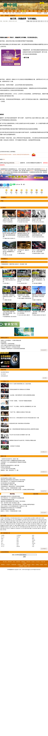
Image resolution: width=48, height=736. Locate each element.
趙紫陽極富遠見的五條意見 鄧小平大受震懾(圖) (11, 507)
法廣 (17, 522)
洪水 (13, 519)
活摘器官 (23, 525)
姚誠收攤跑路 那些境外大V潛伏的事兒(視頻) (10, 496)
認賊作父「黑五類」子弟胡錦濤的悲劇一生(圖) (11, 487)
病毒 (19, 518)
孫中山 (5, 528)
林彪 (17, 528)
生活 (39, 11)
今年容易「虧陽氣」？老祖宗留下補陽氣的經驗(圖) (20, 400)
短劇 (7, 283)
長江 (11, 519)
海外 (38, 526)
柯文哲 (29, 519)
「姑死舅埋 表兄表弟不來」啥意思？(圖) (9, 458)
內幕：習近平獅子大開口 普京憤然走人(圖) (10, 502)
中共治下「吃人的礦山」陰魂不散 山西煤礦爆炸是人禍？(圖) (9, 251)
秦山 (2, 543)
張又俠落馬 (3, 374)
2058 (22, 315)
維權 (8, 525)
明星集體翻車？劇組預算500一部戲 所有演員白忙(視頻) (9, 280)
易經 (28, 528)
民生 (35, 526)
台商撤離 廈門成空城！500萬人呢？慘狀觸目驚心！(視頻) (38, 280)
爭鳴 (7, 12)
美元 (37, 522)
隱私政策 (28, 561)
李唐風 (33, 540)
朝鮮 (24, 522)
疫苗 (27, 519)
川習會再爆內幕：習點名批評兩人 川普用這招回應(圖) (12, 486)
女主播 (10, 526)
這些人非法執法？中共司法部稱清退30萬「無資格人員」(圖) (14, 506)
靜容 (18, 543)
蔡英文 (23, 523)
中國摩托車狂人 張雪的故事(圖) (7, 343)
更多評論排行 (44, 512)
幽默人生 (31, 528)
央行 (31, 522)
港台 (20, 11)
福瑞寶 (41, 564)
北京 (26, 523)
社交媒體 (20, 522)
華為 (40, 519)
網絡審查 (19, 525)
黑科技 (34, 315)
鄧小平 (14, 528)
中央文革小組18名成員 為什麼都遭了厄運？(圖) (19, 434)
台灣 (21, 523)
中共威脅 (42, 253)
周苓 (2, 540)
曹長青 (18, 546)
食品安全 (39, 315)
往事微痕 (10, 522)
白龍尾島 (39, 525)
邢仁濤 (2, 544)
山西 (9, 254)
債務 (33, 522)
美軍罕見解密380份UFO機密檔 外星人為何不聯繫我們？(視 (23, 280)
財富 (14, 523)
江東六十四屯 (27, 525)
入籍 (31, 526)
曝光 (41, 299)
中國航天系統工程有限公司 (9, 238)
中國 (5, 254)
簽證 (27, 526)
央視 (13, 526)
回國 (29, 526)
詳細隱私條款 (32, 3)
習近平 (34, 236)
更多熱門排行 (44, 491)
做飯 (19, 253)
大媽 (31, 523)
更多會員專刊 (44, 350)
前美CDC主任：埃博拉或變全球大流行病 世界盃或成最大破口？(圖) (24, 417)
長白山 (36, 525)
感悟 (36, 528)
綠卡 (33, 526)
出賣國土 (2, 519)
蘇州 (22, 221)
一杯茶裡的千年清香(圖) (14, 446)
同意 (42, 3)
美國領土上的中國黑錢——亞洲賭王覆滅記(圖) (11, 340)
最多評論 (12, 494)
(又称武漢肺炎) (7, 518)
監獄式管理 (38, 236)
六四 (23, 519)
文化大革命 (39, 221)
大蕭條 (5, 299)
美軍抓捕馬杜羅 (4, 375)
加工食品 (43, 315)
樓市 (10, 523)
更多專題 (45, 378)
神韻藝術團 (13, 564)
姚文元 (43, 221)
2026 (20, 315)
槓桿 (35, 522)
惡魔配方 (23, 298)
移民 (17, 526)
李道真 (18, 537)
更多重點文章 (44, 451)
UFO (20, 283)
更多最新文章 (44, 471)
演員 (5, 283)
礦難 (11, 254)
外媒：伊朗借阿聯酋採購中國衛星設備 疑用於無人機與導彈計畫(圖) (24, 429)
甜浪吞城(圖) (3, 342)
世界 (31, 11)
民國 (45, 526)
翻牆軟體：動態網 (23, 566)
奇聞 (43, 11)
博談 (23, 11)
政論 (10, 12)
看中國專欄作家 (5, 533)
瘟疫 (20, 298)
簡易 (33, 535)
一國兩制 (7, 522)
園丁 (2, 541)
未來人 (25, 315)
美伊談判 (14, 316)
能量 (22, 253)
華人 (15, 526)
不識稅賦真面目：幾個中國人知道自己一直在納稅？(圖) (14, 264)
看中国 (11, 6)
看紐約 (33, 564)
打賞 (34, 21)
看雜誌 (24, 564)
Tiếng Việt (43, 561)
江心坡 (43, 525)
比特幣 (45, 522)
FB (22, 522)
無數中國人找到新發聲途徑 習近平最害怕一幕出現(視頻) (38, 296)
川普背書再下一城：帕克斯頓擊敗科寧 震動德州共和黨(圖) (13, 462)
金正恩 (42, 519)
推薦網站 (3, 564)
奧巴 (8, 37)
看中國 (3, 522)
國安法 (34, 518)
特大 (42, 21)
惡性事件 (28, 236)
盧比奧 (16, 518)
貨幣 (39, 522)
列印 (39, 21)
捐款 (14, 561)
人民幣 (42, 522)
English (33, 561)
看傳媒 (37, 564)
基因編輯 (2, 525)
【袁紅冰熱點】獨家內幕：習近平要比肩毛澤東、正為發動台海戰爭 (9, 313)
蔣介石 (8, 528)
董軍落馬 (11, 221)
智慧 (34, 528)
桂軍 (1, 528)
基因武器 (27, 298)
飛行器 (22, 283)
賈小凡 (2, 537)
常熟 (24, 221)
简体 (31, 21)
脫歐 (29, 522)
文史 (35, 11)
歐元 (1, 523)
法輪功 (16, 525)
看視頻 (45, 564)
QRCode (18, 184)
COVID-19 (22, 518)
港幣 (5, 523)
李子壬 (2, 546)
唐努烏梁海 (32, 525)
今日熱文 (3, 207)
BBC (4, 159)
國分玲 (28, 315)
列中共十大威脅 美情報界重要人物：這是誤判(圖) (20, 383)
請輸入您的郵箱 (15, 554)
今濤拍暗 (19, 535)
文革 (3, 529)
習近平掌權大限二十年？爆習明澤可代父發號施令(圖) (12, 481)
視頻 (2, 267)
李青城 (33, 543)
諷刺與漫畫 (18, 12)
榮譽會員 (43, 169)
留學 (21, 526)
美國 (16, 11)
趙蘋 (33, 541)
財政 (12, 523)
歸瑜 (33, 537)
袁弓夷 (16, 519)
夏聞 (33, 538)
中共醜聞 (38, 299)
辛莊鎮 (26, 221)
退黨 (25, 519)
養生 (5, 529)
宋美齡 (11, 528)
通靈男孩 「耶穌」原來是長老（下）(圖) (9, 470)
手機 (38, 528)
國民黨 (29, 518)
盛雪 (18, 541)
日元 (3, 523)
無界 (29, 566)
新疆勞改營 (2, 526)
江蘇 (19, 221)
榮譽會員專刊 (5, 337)
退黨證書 (28, 564)
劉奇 (19, 528)
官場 (12, 11)
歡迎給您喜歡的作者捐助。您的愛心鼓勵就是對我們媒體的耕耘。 (15, 154)
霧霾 (45, 523)
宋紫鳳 (2, 535)
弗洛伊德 (33, 519)
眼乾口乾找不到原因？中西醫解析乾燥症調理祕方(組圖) (13, 460)
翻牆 (34, 299)
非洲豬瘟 (38, 523)
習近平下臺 (6, 221)
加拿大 (27, 522)
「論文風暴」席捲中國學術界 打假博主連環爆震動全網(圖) (22, 395)
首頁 (4, 11)
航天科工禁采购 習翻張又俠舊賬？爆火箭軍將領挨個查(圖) (9, 235)
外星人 (25, 283)
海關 (23, 526)
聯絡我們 (10, 561)
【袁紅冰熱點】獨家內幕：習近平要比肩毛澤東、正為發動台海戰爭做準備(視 (17, 489)
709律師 (10, 525)
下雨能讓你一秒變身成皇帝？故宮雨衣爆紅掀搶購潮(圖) (13, 348)
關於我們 (18, 561)
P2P (43, 523)
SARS (45, 525)
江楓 (33, 544)
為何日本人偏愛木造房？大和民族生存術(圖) (10, 346)
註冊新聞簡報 (5, 552)
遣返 (25, 526)
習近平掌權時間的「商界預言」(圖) (8, 484)
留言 (36, 21)
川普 (11, 316)
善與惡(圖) (3, 463)
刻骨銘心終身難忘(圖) (5, 467)
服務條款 (23, 561)
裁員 (37, 283)
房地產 (7, 523)
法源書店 (19, 564)
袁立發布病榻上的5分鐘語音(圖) (8, 483)
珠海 (19, 236)
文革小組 (35, 221)
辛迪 (33, 546)
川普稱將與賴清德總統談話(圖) (7, 499)
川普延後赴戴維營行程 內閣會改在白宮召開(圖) (19, 389)
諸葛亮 (25, 528)
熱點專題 (3, 369)
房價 (33, 523)
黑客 (45, 253)
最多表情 (35, 494)
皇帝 (23, 528)
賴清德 (13, 518)
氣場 (24, 253)
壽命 (1, 529)
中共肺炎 (2, 518)
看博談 (7, 15)
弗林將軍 (35, 253)
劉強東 (28, 523)
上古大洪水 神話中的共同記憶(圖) (8, 468)
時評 (4, 12)
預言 (40, 528)
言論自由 (6, 526)
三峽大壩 (6, 519)
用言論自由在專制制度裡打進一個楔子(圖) (10, 465)
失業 (34, 283)
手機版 (28, 21)
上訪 (13, 525)
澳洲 (43, 526)
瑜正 (18, 544)
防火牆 (5, 525)
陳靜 (18, 540)
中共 (38, 519)
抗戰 (3, 528)
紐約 (27, 11)
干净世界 (8, 564)
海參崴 (18, 523)
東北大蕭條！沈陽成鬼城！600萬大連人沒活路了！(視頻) (9, 296)
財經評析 (24, 12)
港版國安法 (20, 519)
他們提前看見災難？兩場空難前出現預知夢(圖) (19, 423)
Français (38, 561)
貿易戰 (37, 518)
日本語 (24, 563)
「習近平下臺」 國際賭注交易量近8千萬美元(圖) (20, 412)
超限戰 (38, 253)
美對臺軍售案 (7, 316)
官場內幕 (43, 236)
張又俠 (43, 518)
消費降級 (40, 283)
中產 (16, 523)
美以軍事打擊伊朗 (5, 372)
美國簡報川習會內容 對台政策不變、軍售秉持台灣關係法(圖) (22, 440)
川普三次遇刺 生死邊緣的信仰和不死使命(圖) (10, 345)
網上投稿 (5, 561)
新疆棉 (9, 519)
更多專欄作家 (44, 548)
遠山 (18, 538)
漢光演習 (26, 518)
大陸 (8, 11)
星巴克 (22, 236)
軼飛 (2, 538)
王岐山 (45, 519)
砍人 (25, 236)
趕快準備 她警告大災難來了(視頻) (8, 478)
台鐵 (32, 518)
